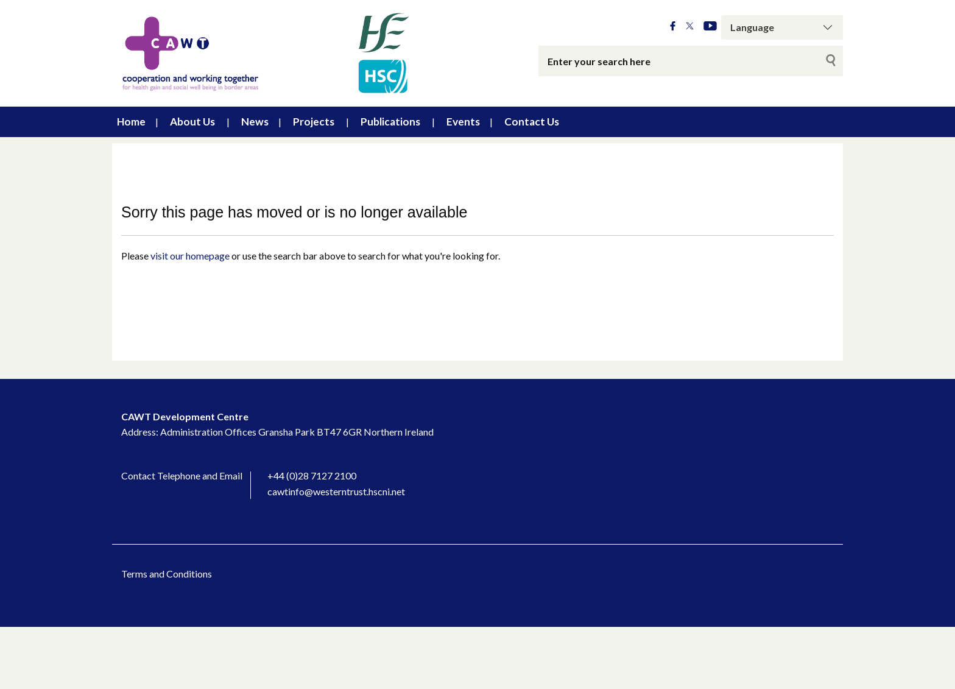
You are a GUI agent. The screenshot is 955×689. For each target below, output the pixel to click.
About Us (192, 121)
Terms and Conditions (166, 573)
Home (131, 121)
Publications (390, 121)
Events (463, 121)
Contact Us (531, 121)
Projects (313, 121)
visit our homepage (190, 255)
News (255, 121)
